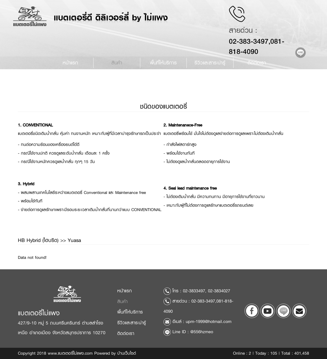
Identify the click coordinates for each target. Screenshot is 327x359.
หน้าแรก (70, 63)
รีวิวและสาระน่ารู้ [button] (209, 63)
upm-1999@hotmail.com (208, 321)
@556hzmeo (201, 331)
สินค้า (116, 63)
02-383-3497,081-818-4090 (260, 46)
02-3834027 (219, 290)
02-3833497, (194, 290)
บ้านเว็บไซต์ (126, 353)
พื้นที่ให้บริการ (163, 63)
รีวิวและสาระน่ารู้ (131, 322)
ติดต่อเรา (257, 63)
